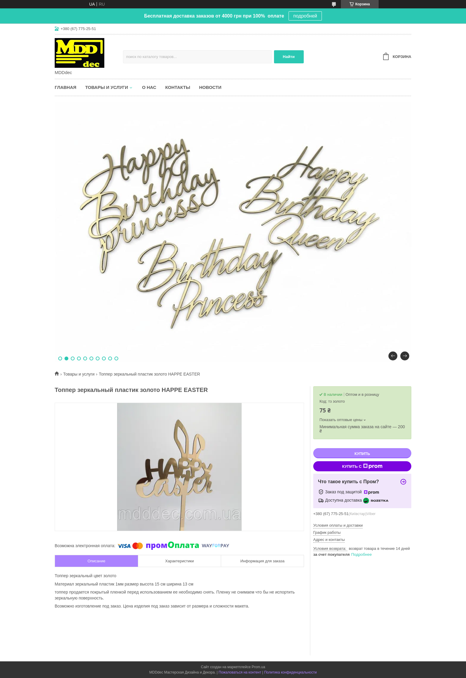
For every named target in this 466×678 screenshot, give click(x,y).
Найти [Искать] (289, 56)
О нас (149, 87)
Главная (65, 87)
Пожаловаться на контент (240, 672)
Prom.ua (258, 667)
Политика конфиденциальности (290, 672)
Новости (210, 87)
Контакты (177, 87)
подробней (305, 15)
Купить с (362, 466)
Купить (362, 453)
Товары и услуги (106, 87)
